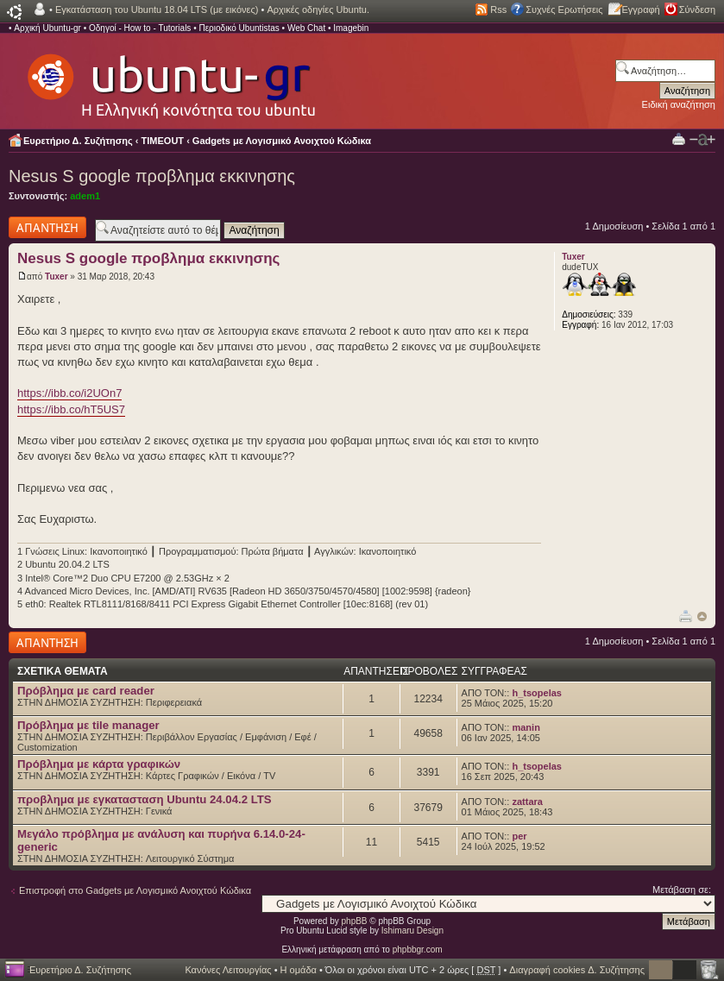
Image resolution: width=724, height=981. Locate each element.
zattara (527, 801)
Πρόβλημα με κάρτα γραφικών (98, 764)
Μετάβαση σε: (681, 889)
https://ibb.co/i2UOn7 (69, 393)
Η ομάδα (298, 970)
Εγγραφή (641, 9)
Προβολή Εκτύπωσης (678, 138)
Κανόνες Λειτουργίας (228, 970)
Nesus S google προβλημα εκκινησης (152, 176)
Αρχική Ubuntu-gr (47, 28)
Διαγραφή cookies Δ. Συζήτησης (577, 970)
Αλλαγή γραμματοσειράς (702, 140)
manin (525, 727)
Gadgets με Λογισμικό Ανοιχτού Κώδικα (281, 140)
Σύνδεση (697, 9)
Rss (498, 9)
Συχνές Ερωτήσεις (564, 9)
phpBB (355, 921)
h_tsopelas (536, 693)
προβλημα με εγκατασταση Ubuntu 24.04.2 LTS (144, 799)
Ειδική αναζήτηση (678, 104)
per (519, 836)
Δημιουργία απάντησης (47, 227)
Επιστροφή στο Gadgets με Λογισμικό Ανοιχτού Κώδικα (135, 890)
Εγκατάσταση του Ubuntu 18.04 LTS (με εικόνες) (156, 9)
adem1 (85, 196)
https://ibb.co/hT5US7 (71, 409)
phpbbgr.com (418, 949)
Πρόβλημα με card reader (85, 690)
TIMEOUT (163, 140)
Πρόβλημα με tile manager (88, 725)
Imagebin (350, 28)
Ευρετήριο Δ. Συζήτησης (78, 140)
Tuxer (56, 276)
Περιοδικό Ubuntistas (238, 28)
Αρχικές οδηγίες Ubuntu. (318, 9)
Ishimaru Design (412, 930)
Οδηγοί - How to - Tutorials (140, 28)
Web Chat (306, 28)
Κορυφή (702, 616)
